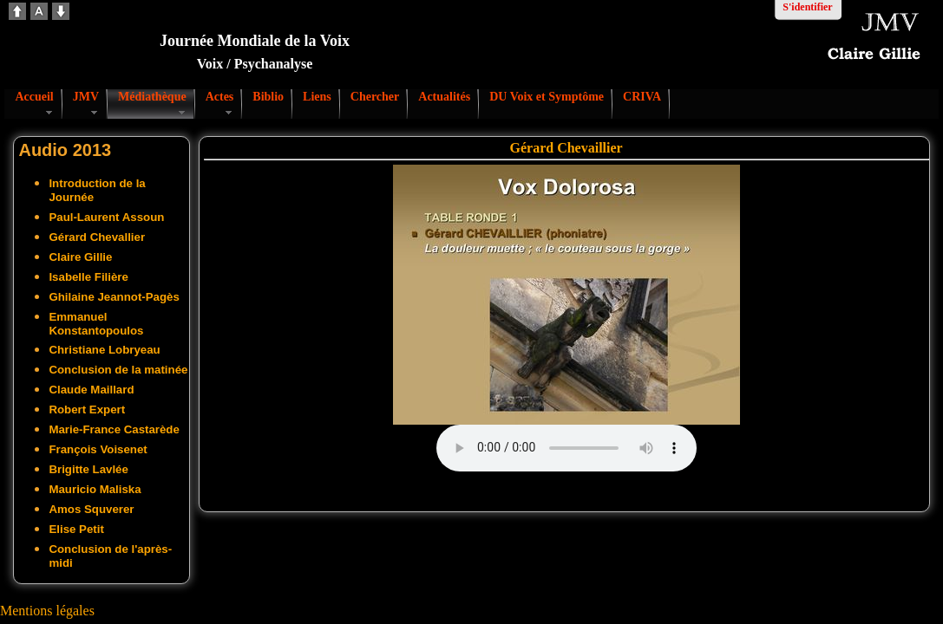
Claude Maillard (91, 389)
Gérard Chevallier (97, 237)
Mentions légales (47, 610)
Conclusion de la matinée (118, 369)
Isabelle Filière (88, 276)
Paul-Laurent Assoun (106, 217)
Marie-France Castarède (114, 429)
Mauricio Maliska (95, 489)
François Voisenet (98, 449)
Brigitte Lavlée (88, 469)
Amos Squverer (91, 509)
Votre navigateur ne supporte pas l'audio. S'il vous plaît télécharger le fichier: (566, 448)
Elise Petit (76, 529)
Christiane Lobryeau (104, 349)
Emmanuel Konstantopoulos (96, 323)
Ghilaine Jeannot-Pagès (114, 296)
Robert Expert (87, 409)
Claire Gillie (80, 256)
